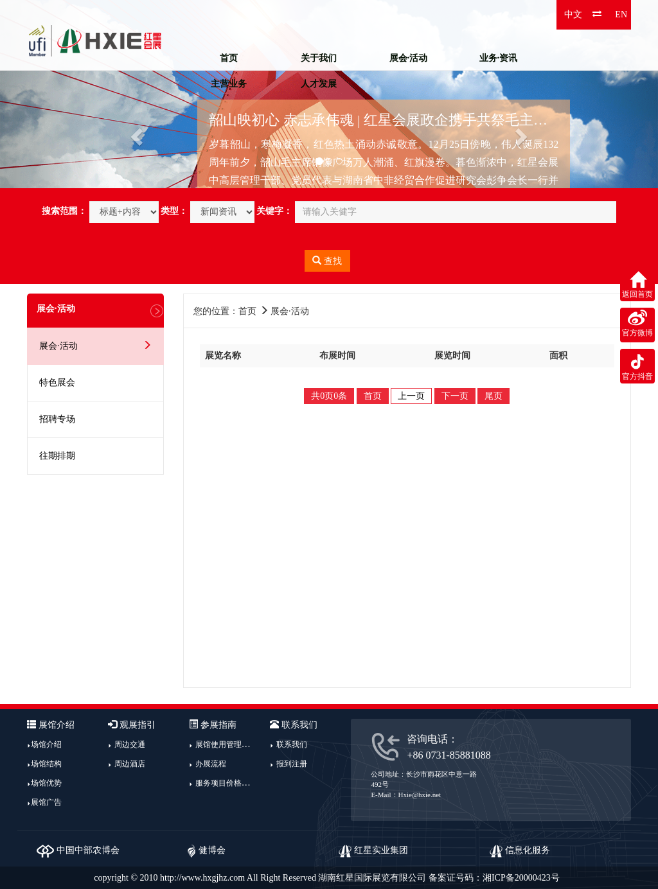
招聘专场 (57, 419)
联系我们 (291, 744)
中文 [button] (573, 14)
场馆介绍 (46, 744)
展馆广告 (46, 802)
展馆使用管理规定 (226, 744)
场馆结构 (46, 763)
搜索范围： (64, 211)
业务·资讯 (498, 58)
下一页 (454, 396)
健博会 (207, 850)
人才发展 (319, 84)
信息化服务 (520, 850)
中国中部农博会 (78, 850)
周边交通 (129, 744)
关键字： (274, 211)
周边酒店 (129, 763)
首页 (229, 58)
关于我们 (319, 58)
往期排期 (57, 456)
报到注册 (291, 763)
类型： (174, 211)
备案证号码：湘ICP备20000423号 (494, 878)
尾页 (493, 396)
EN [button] (621, 14)
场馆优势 (46, 783)
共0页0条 (329, 396)
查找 (327, 261)
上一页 (411, 396)
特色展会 (57, 382)
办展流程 (210, 763)
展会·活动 (408, 58)
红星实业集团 (373, 850)
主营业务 (229, 84)
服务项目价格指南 (226, 783)
